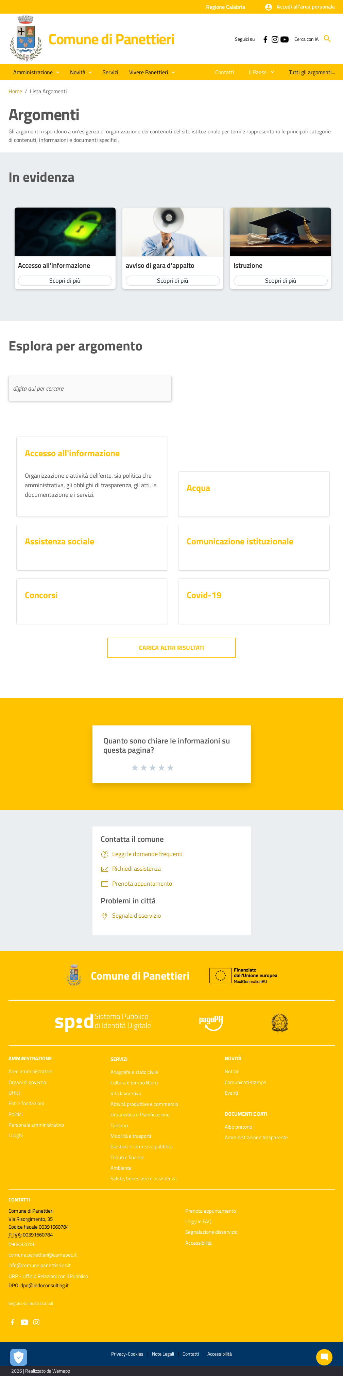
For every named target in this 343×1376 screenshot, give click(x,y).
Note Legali (163, 1353)
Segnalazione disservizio (211, 1232)
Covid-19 (204, 595)
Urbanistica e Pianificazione (140, 1114)
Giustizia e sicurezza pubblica (141, 1146)
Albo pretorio (238, 1127)
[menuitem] (225, 72)
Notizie (232, 1071)
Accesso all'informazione (54, 265)
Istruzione (248, 265)
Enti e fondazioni (26, 1103)
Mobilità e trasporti (130, 1136)
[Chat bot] (324, 1357)
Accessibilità (198, 1243)
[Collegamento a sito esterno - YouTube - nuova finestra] (284, 39)
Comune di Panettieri (111, 38)
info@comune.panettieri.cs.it (39, 1265)
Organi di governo (27, 1082)
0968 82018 (21, 1244)
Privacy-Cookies (127, 1353)
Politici (15, 1114)
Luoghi (15, 1135)
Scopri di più (65, 280)
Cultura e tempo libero (134, 1082)
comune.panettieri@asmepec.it (42, 1255)
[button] (299, 7)
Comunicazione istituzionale (240, 541)
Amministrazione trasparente (256, 1137)
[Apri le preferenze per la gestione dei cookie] (18, 1357)
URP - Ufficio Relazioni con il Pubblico (48, 1276)
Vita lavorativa (125, 1093)
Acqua (198, 487)
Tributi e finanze (127, 1157)
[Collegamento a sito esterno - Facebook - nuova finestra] (265, 39)
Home (15, 91)
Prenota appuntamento (210, 1211)
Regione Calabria (225, 7)
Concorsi (41, 595)
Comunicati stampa (246, 1082)
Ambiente (121, 1168)
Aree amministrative (30, 1071)
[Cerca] (327, 38)
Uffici (14, 1093)
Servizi (118, 1059)
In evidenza (41, 177)
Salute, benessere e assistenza (143, 1178)
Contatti (19, 1199)
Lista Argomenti (48, 91)
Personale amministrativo (36, 1125)
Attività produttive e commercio (144, 1104)
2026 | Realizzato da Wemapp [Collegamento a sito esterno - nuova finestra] (40, 1370)
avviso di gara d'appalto (160, 265)
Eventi (231, 1093)
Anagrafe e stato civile (134, 1072)
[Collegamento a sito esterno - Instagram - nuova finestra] (275, 39)
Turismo (119, 1125)
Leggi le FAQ (198, 1221)
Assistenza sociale (59, 541)
